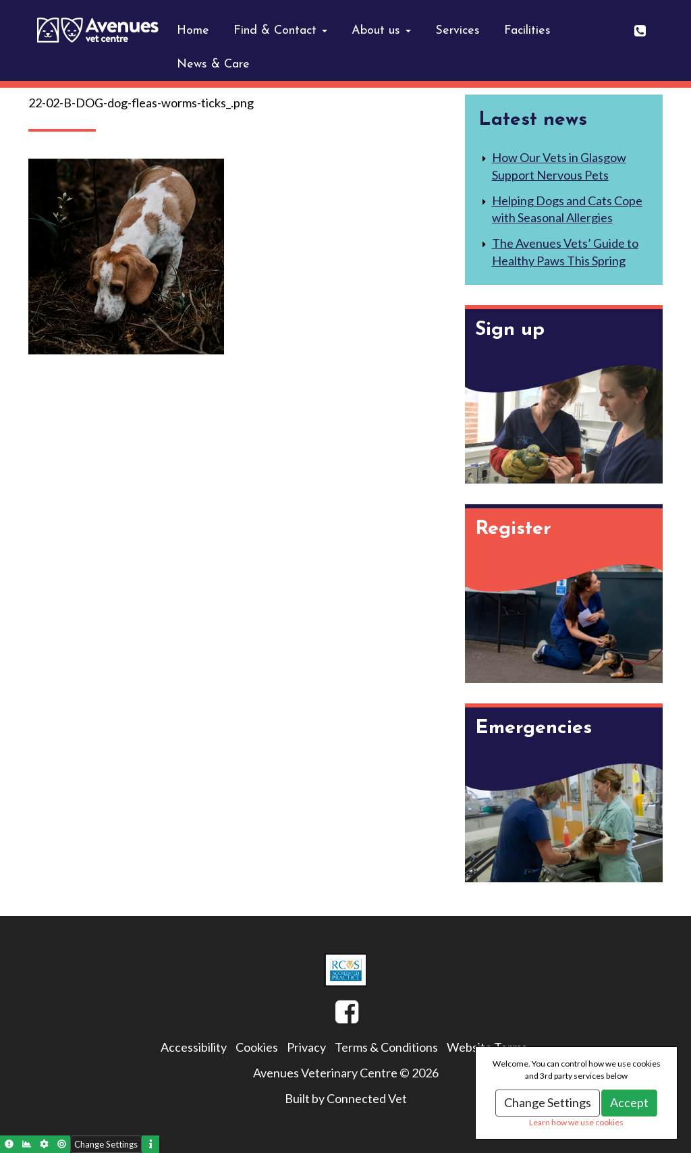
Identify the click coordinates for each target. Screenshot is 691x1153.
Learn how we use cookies (576, 1122)
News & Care (213, 64)
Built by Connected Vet (346, 1098)
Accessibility (194, 1047)
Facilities (527, 30)
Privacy (306, 1047)
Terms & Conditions (386, 1047)
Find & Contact (280, 30)
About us (381, 30)
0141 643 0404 (648, 26)
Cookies (257, 1047)
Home (193, 30)
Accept (629, 1102)
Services (457, 30)
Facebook (335, 1017)
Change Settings (547, 1102)
